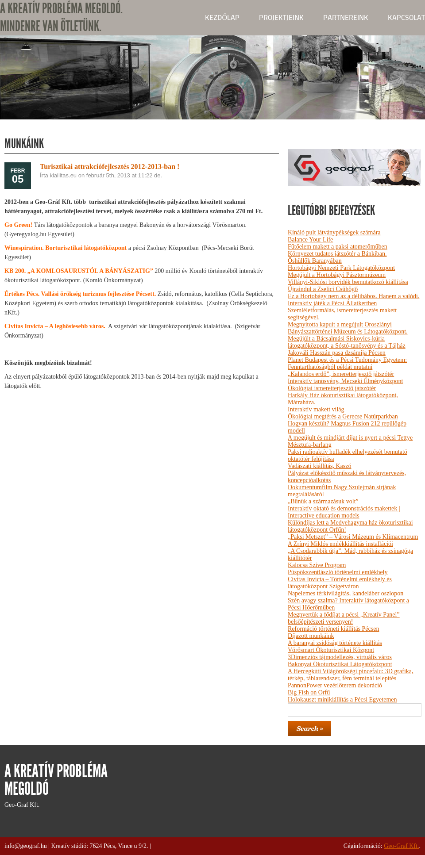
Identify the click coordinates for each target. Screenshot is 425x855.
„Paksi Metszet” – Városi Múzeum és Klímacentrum (353, 536)
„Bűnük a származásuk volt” (323, 501)
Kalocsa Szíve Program (317, 565)
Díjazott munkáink (311, 636)
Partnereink (345, 17)
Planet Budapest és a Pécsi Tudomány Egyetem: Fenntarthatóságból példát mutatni (347, 363)
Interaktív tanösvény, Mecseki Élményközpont (345, 381)
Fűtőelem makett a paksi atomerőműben (337, 246)
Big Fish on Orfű (309, 692)
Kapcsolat (406, 17)
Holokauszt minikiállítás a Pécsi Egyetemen (342, 699)
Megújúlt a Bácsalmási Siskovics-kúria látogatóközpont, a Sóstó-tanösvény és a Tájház (347, 342)
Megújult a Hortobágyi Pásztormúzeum (337, 275)
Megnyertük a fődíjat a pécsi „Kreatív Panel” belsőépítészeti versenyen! (344, 618)
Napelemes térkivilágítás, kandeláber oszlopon (345, 593)
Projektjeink (281, 17)
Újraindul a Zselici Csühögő (323, 289)
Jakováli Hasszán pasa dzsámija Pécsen (337, 352)
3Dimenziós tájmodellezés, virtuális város (340, 657)
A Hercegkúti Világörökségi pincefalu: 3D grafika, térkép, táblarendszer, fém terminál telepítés (350, 675)
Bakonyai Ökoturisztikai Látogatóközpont (340, 664)
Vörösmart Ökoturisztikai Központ (331, 650)
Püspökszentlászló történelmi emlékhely (338, 572)
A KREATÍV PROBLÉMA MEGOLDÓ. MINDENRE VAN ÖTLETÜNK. (61, 17)
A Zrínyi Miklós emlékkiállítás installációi (340, 544)
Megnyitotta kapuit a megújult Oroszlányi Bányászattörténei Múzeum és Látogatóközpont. (348, 328)
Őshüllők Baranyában (315, 260)
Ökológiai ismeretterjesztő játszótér (332, 388)
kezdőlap (222, 17)
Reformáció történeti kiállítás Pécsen (333, 628)
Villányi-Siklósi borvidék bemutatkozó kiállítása (348, 282)
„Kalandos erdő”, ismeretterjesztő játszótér (341, 374)
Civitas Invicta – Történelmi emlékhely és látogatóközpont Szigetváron (340, 583)
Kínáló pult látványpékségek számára (334, 232)
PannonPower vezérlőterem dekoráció (335, 685)
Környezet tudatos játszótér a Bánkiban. (337, 253)
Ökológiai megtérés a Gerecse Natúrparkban (343, 416)
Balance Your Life (310, 239)
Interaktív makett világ (316, 409)
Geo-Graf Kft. (401, 846)
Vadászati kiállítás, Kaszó (319, 466)
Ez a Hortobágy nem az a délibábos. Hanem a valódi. (353, 296)
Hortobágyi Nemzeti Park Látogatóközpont (341, 268)
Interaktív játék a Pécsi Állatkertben (332, 303)
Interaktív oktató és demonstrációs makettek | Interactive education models (344, 512)
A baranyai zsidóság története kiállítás (335, 643)
